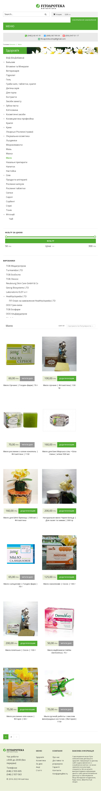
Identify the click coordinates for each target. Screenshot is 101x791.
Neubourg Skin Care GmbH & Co (22, 283)
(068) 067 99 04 (53, 35)
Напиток (10, 166)
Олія (8, 175)
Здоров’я (40, 757)
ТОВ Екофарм (13, 309)
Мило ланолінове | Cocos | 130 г (83, 590)
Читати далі (24, 378)
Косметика (41, 760)
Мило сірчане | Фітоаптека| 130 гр (50, 391)
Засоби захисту (13, 101)
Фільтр (50, 241)
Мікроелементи (14, 145)
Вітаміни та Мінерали (17, 66)
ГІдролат (10, 75)
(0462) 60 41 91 (34, 35)
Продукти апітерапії (16, 179)
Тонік (9, 210)
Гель (8, 79)
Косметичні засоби (15, 114)
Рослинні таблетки (15, 188)
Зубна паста (12, 105)
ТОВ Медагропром (16, 266)
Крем (8, 127)
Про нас (56, 757)
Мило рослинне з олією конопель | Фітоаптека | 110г (83, 388)
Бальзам (10, 62)
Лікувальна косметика (17, 136)
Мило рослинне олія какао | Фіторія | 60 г (83, 656)
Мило (9, 158)
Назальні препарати (16, 162)
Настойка (11, 171)
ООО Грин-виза (14, 305)
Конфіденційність (60, 774)
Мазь (9, 149)
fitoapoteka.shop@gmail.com (53, 39)
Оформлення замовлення (84, 20)
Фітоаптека (23, 779)
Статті (39, 770)
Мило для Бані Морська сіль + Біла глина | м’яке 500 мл (83, 458)
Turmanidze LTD (14, 270)
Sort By (62, 326)
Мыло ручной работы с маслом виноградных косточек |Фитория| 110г (18, 719)
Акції (38, 767)
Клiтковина (12, 110)
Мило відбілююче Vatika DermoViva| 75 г (50, 651)
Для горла (11, 92)
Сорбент (10, 201)
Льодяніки (11, 140)
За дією (39, 764)
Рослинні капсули (15, 184)
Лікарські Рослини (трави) (19, 132)
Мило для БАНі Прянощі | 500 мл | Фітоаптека (17, 524)
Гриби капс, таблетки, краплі (21, 84)
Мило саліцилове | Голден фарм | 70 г (83, 519)
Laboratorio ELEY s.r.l (16, 292)
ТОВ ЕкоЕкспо (13, 274)
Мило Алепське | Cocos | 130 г (17, 656)
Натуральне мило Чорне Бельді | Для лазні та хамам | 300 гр (50, 526)
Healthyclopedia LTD (16, 296)
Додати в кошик (50, 384)
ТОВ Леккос (12, 279)
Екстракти (11, 97)
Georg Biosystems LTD (17, 287)
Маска (9, 153)
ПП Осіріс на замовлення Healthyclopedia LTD (32, 301)
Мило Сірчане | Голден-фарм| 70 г (17, 386)
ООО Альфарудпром (16, 314)
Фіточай (10, 214)
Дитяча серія (12, 88)
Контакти (56, 770)
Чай (11, 219)
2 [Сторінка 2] (11, 737)
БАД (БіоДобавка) (15, 58)
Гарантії (56, 767)
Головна (6, 44)
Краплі (9, 123)
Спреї (9, 206)
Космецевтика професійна (20, 119)
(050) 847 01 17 (72, 35)
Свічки (9, 193)
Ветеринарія (12, 71)
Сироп (9, 197)
